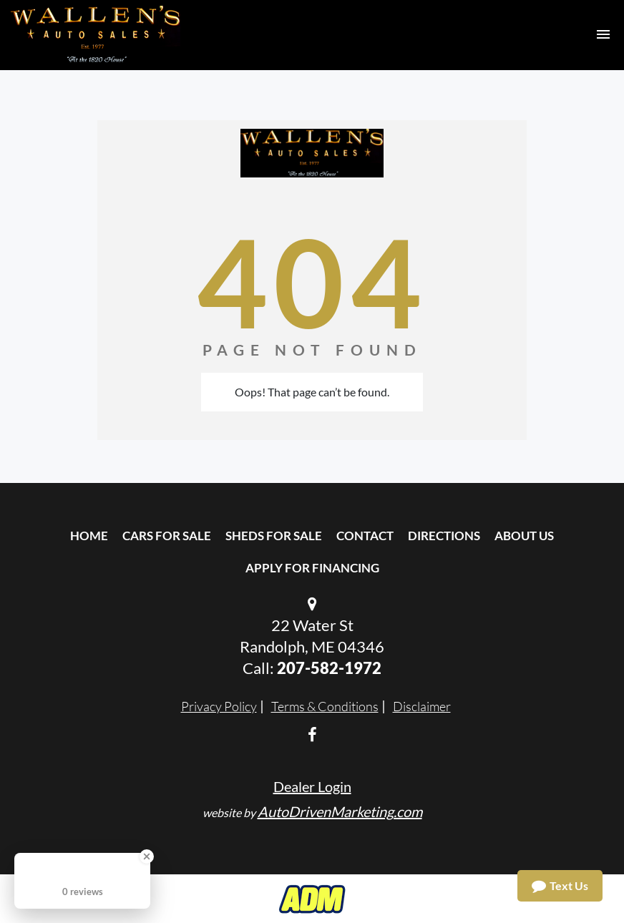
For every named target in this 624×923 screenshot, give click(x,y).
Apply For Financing (312, 567)
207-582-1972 (329, 668)
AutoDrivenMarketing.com (340, 811)
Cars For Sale (166, 535)
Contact (365, 535)
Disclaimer (422, 706)
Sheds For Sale (273, 535)
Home (89, 535)
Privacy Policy (219, 706)
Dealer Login (312, 786)
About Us (524, 535)
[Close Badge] (147, 856)
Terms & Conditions (325, 706)
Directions (444, 535)
